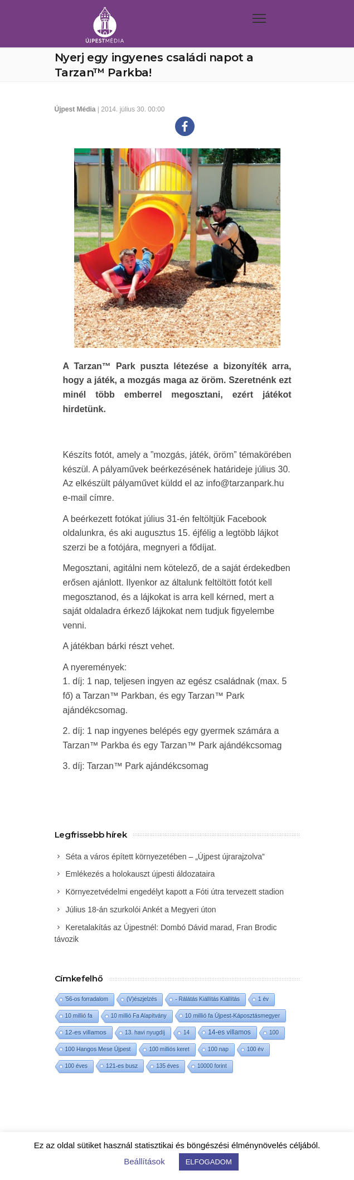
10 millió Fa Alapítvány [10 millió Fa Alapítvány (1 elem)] (139, 1016)
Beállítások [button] (144, 1161)
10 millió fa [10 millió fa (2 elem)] (79, 1016)
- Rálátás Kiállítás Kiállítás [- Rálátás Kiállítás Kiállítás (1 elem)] (207, 999)
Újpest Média (75, 109)
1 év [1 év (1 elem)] (263, 999)
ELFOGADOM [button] (209, 1162)
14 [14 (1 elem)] (186, 1032)
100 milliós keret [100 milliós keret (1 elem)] (169, 1049)
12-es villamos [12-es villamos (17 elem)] (85, 1032)
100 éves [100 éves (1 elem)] (76, 1066)
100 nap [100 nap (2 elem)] (218, 1049)
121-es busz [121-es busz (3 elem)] (122, 1065)
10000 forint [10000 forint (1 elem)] (212, 1066)
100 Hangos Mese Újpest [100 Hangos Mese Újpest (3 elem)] (98, 1049)
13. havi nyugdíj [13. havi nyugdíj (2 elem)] (145, 1032)
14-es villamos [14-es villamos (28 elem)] (229, 1032)
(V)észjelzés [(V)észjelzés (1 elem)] (142, 999)
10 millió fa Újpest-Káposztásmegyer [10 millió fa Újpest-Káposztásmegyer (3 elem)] (232, 1015)
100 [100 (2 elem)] (274, 1032)
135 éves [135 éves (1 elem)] (167, 1066)
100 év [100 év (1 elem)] (255, 1049)
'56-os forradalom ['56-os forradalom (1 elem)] (87, 999)
